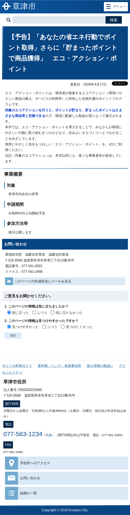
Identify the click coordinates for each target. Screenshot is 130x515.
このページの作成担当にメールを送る (42, 281)
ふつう (42, 312)
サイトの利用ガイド (17, 366)
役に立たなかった (69, 312)
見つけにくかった (79, 327)
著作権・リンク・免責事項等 (59, 366)
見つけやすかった (25, 327)
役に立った (20, 312)
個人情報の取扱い (100, 366)
